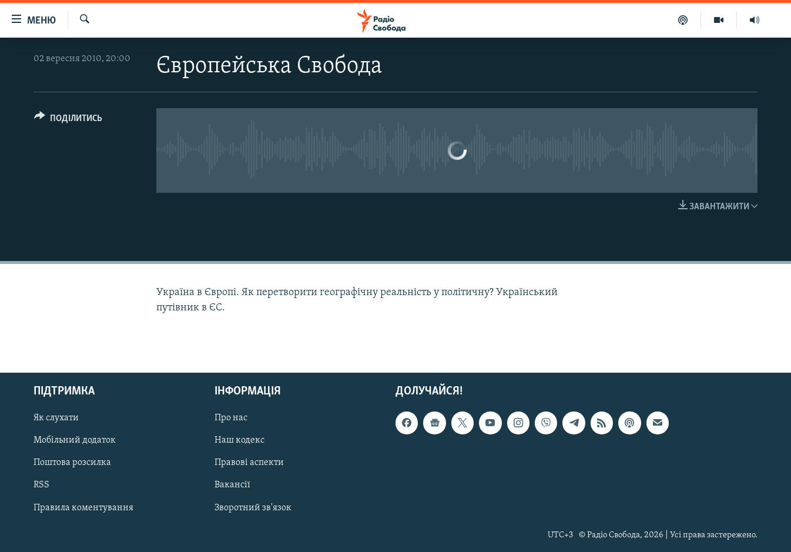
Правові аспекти (249, 462)
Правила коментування (83, 507)
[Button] (68, 120)
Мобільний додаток (74, 440)
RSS (41, 485)
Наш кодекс (239, 440)
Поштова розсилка (72, 462)
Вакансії (232, 485)
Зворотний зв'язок (252, 507)
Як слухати (56, 418)
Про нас (230, 418)
